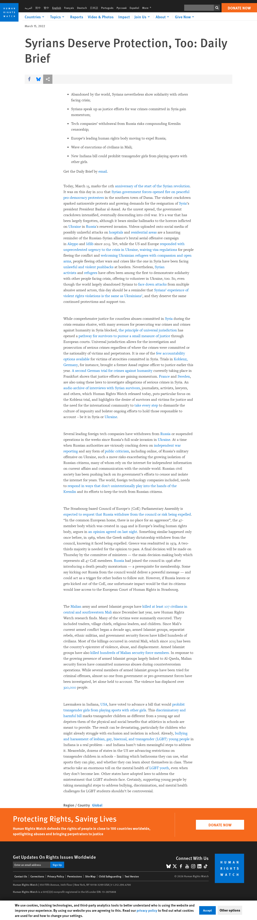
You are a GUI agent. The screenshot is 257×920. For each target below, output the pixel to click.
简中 (38, 8)
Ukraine (74, 226)
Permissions (74, 876)
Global (97, 805)
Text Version (132, 876)
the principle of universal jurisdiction (148, 330)
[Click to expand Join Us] (142, 17)
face (141, 284)
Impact (124, 16)
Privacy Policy (55, 876)
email (102, 171)
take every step (146, 405)
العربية (28, 8)
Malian (76, 606)
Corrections (37, 876)
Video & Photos (101, 16)
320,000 (69, 687)
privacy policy (147, 910)
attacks (161, 284)
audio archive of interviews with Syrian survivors (101, 388)
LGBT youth (159, 768)
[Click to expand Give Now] (185, 17)
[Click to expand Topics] (58, 17)
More (148, 8)
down (149, 284)
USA (103, 704)
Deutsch (82, 8)
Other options (230, 910)
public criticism (117, 451)
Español (134, 8)
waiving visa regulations (158, 249)
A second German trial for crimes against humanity (112, 370)
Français (69, 8)
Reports (76, 16)
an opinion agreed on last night (112, 531)
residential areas (144, 232)
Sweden (184, 376)
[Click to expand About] (163, 17)
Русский (122, 8)
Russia (91, 226)
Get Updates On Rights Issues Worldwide (54, 857)
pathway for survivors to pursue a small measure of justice (124, 336)
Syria (183, 203)
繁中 (46, 8)
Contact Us (20, 876)
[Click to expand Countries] (35, 17)
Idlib (89, 244)
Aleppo (73, 244)
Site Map (90, 876)
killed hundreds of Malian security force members (129, 652)
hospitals (116, 232)
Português (107, 8)
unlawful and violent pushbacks (88, 267)
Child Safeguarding (110, 876)
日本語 (94, 8)
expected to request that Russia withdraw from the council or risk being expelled (127, 514)
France (164, 376)
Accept (207, 910)
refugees (90, 273)
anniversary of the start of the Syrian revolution (152, 186)
